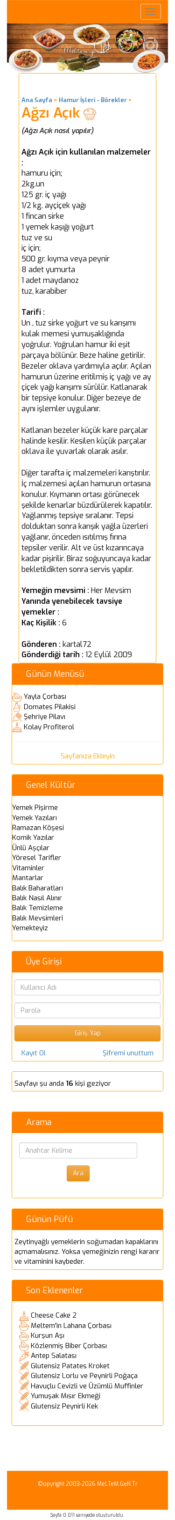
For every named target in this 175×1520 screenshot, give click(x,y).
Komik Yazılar (33, 837)
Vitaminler (28, 868)
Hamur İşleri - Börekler (93, 100)
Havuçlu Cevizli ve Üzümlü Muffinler (87, 1386)
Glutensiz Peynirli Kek (64, 1406)
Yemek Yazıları (34, 818)
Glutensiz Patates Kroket (70, 1366)
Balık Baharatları (37, 888)
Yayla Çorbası (45, 696)
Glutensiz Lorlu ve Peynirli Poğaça (84, 1375)
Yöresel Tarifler (36, 857)
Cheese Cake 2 (54, 1315)
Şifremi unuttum (128, 1053)
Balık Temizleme (37, 907)
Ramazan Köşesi (38, 827)
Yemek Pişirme (35, 807)
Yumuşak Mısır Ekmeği (65, 1396)
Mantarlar (27, 877)
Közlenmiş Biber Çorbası (69, 1345)
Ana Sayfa (36, 100)
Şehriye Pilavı (44, 716)
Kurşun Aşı (47, 1335)
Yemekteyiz (30, 928)
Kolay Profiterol (49, 727)
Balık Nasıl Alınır (37, 898)
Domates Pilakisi (50, 707)
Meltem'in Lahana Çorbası (71, 1325)
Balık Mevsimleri (37, 918)
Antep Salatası (54, 1355)
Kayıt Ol (33, 1053)
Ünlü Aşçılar (30, 848)
